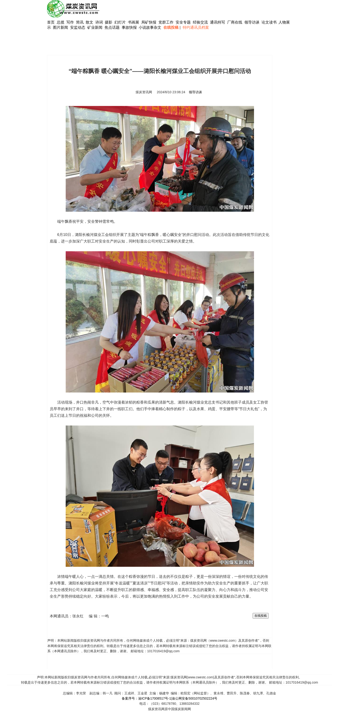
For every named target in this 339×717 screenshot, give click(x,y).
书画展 (133, 22)
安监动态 (77, 27)
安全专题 (183, 22)
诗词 (99, 22)
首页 (51, 22)
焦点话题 (112, 27)
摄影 (109, 22)
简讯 (80, 22)
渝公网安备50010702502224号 (194, 698)
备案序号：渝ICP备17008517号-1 (146, 698)
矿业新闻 (94, 27)
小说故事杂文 (150, 27)
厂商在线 (234, 22)
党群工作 (166, 22)
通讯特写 (217, 22)
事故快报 (129, 27)
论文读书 (269, 22)
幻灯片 (120, 22)
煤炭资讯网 (144, 92)
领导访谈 (251, 22)
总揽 (60, 22)
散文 (90, 22)
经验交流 (200, 22)
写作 (70, 22)
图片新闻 (60, 27)
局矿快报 (148, 22)
